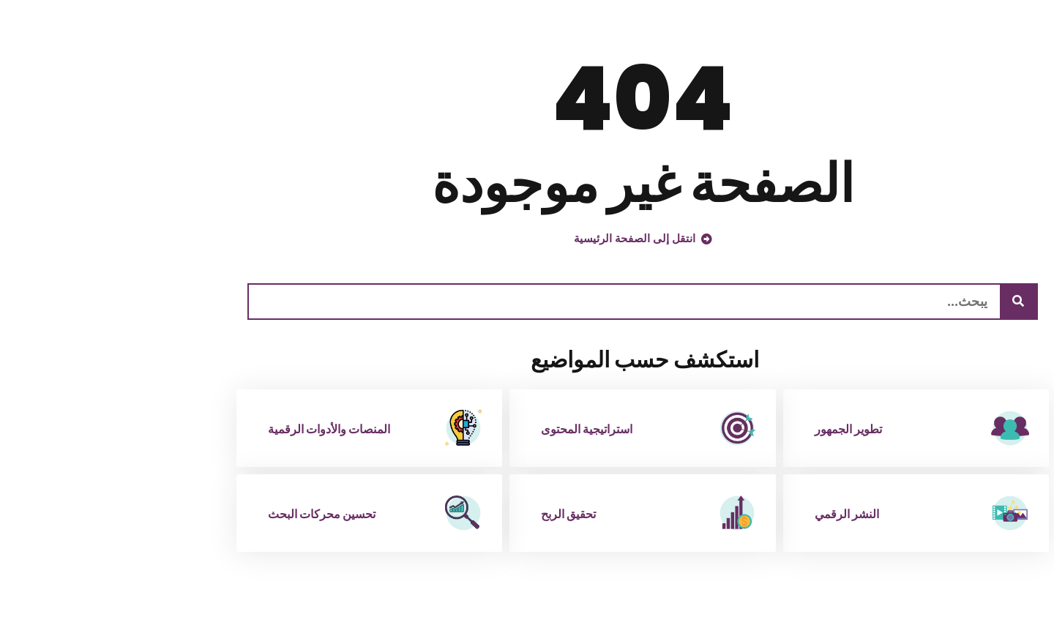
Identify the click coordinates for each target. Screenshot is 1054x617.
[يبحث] (902, 301)
